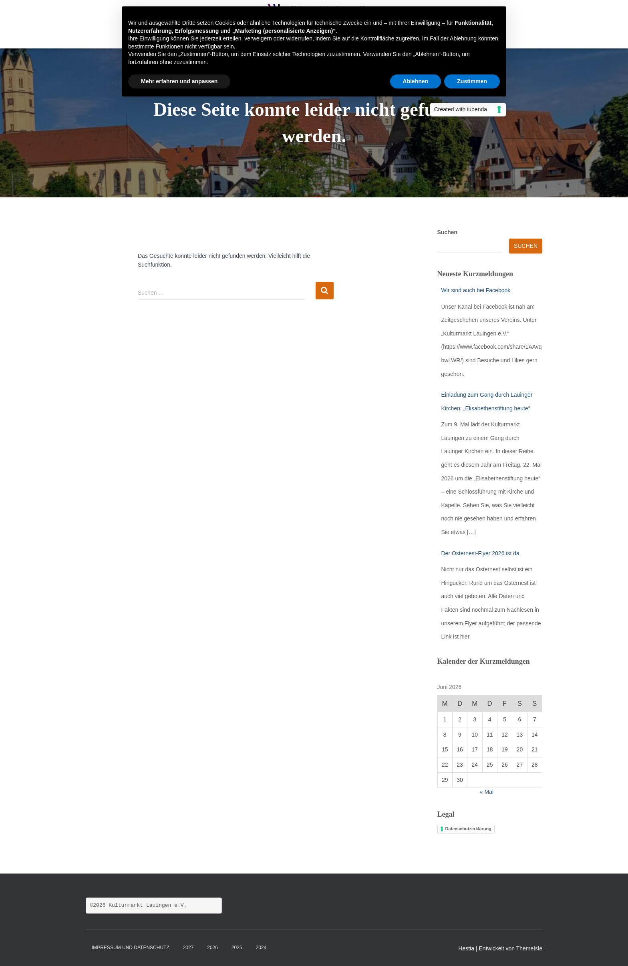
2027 (188, 947)
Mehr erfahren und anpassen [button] (179, 81)
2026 (212, 947)
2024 (261, 947)
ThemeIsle (529, 948)
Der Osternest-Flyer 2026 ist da (480, 553)
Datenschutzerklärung (468, 828)
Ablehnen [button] (416, 81)
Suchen (447, 232)
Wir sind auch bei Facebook (476, 290)
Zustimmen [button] (472, 81)
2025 (236, 947)
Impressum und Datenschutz (130, 947)
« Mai (486, 792)
